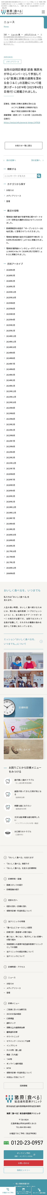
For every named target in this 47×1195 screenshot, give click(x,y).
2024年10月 (11, 347)
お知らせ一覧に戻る (23, 145)
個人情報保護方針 (23, 1183)
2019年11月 (11, 512)
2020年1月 (10, 501)
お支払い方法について (16, 1077)
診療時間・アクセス (16, 966)
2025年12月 (11, 292)
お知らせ (10, 190)
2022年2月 (10, 457)
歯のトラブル (28, 779)
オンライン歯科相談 (15, 1063)
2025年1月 (10, 330)
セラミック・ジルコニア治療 (18, 1041)
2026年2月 (10, 281)
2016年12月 (11, 567)
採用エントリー (23, 1170)
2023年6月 (10, 419)
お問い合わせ (23, 1163)
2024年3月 (10, 374)
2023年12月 (11, 391)
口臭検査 (10, 1018)
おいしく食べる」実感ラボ (18, 863)
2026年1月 (10, 286)
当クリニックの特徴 (16, 921)
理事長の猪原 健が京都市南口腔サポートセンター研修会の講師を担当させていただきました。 (24, 219)
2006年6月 (10, 573)
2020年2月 (10, 496)
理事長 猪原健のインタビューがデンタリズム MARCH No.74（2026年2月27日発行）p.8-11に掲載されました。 (24, 251)
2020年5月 (10, 485)
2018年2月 (10, 545)
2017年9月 (10, 556)
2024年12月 (11, 336)
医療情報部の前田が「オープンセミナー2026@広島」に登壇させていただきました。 (24, 230)
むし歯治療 (20, 783)
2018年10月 (11, 534)
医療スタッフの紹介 (15, 885)
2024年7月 (10, 363)
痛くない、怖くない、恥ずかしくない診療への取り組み (25, 938)
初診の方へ (13, 900)
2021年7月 (10, 468)
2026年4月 (10, 270)
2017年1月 (10, 562)
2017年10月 (11, 551)
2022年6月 (10, 446)
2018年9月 (10, 540)
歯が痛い (18, 779)
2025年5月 (10, 314)
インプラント (21, 823)
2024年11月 (11, 341)
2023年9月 (10, 407)
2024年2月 (10, 380)
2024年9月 (10, 352)
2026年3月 (10, 275)
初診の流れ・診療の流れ (16, 906)
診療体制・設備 (14, 878)
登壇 (8, 201)
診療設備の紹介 (13, 889)
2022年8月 (10, 435)
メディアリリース (12, 61)
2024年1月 (10, 385)
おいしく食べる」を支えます (21, 857)
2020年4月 (10, 490)
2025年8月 (10, 303)
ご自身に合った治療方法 (16, 1009)
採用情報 (23, 1085)
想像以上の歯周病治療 (16, 1027)
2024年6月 (10, 369)
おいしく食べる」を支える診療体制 (21, 868)
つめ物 (9, 1059)
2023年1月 (10, 430)
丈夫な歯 (18, 817)
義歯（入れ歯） (13, 1054)
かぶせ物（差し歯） (15, 1050)
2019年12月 (11, 507)
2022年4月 (10, 452)
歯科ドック (11, 1023)
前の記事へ (11, 160)
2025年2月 (10, 325)
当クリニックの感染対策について (20, 951)
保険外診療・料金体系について (19, 910)
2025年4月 (10, 319)
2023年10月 (11, 402)
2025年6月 (10, 308)
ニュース (12, 977)
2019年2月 (10, 529)
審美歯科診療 (12, 1032)
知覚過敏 (28, 783)
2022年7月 (10, 441)
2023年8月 (10, 413)
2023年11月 (11, 396)
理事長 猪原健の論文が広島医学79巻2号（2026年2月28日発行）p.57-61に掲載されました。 (24, 239)
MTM (9, 1068)
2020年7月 (10, 479)
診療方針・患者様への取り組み (19, 932)
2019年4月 (10, 523)
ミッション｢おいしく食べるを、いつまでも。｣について (20, 641)
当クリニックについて (16, 956)
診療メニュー (13, 1003)
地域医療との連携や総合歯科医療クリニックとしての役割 (25, 945)
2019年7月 (10, 518)
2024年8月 (10, 358)
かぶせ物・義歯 (32, 823)
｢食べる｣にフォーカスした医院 (19, 927)
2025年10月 (11, 297)
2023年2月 (10, 424)
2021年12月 (11, 463)
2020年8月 (10, 474)
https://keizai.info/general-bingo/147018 (22, 122)
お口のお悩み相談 (14, 1014)
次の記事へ (35, 160)
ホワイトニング (13, 1036)
